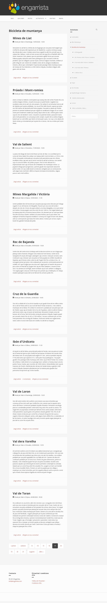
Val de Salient (22, 144)
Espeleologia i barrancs (79, 93)
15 (43, 546)
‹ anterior (23, 546)
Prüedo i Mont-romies (28, 90)
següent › (32, 552)
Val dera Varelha (24, 441)
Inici (12, 18)
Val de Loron (21, 391)
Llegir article (17, 78)
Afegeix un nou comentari (30, 78)
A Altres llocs (78, 73)
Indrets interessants (78, 98)
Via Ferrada (75, 88)
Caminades (75, 37)
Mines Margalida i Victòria (31, 194)
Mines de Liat (22, 38)
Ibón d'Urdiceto (23, 342)
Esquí (73, 83)
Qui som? (21, 18)
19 (11, 552)
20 (17, 552)
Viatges (52, 18)
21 (23, 552)
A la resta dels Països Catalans (84, 62)
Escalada (74, 78)
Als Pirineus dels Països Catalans (85, 57)
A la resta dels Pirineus (81, 67)
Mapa (61, 18)
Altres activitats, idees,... (79, 108)
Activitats (40, 18)
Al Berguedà (78, 52)
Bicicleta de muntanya (78, 47)
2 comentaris (27, 379)
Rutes (30, 18)
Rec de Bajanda (23, 242)
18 (61, 546)
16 (49, 546)
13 (32, 546)
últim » (41, 552)
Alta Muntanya (76, 42)
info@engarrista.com (15, 581)
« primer (13, 546)
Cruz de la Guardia (26, 294)
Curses (74, 103)
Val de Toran (21, 493)
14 (37, 546)
